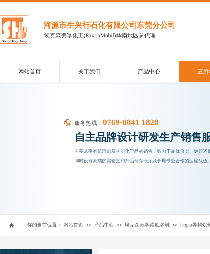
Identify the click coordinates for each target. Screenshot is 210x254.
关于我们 (89, 71)
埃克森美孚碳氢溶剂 (147, 225)
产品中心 (104, 225)
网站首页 (73, 225)
